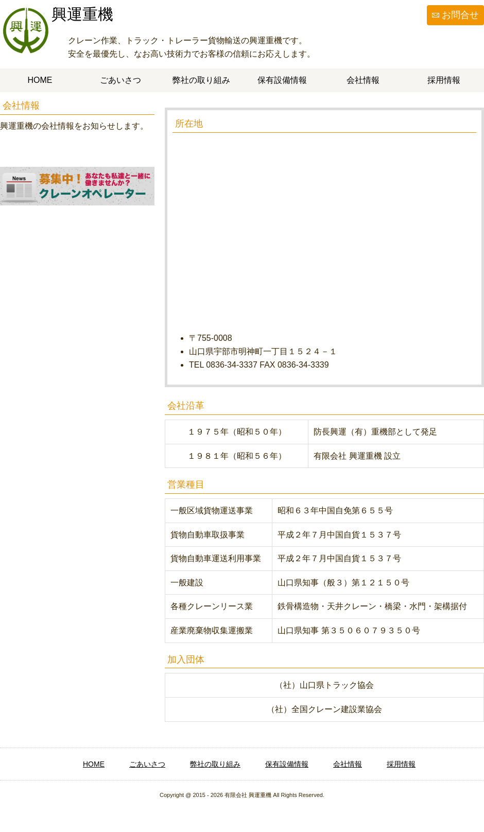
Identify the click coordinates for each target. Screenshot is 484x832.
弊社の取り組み (201, 80)
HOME (40, 80)
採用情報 (443, 80)
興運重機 (82, 14)
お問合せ (460, 15)
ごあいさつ (120, 80)
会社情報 (363, 80)
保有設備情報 (282, 80)
